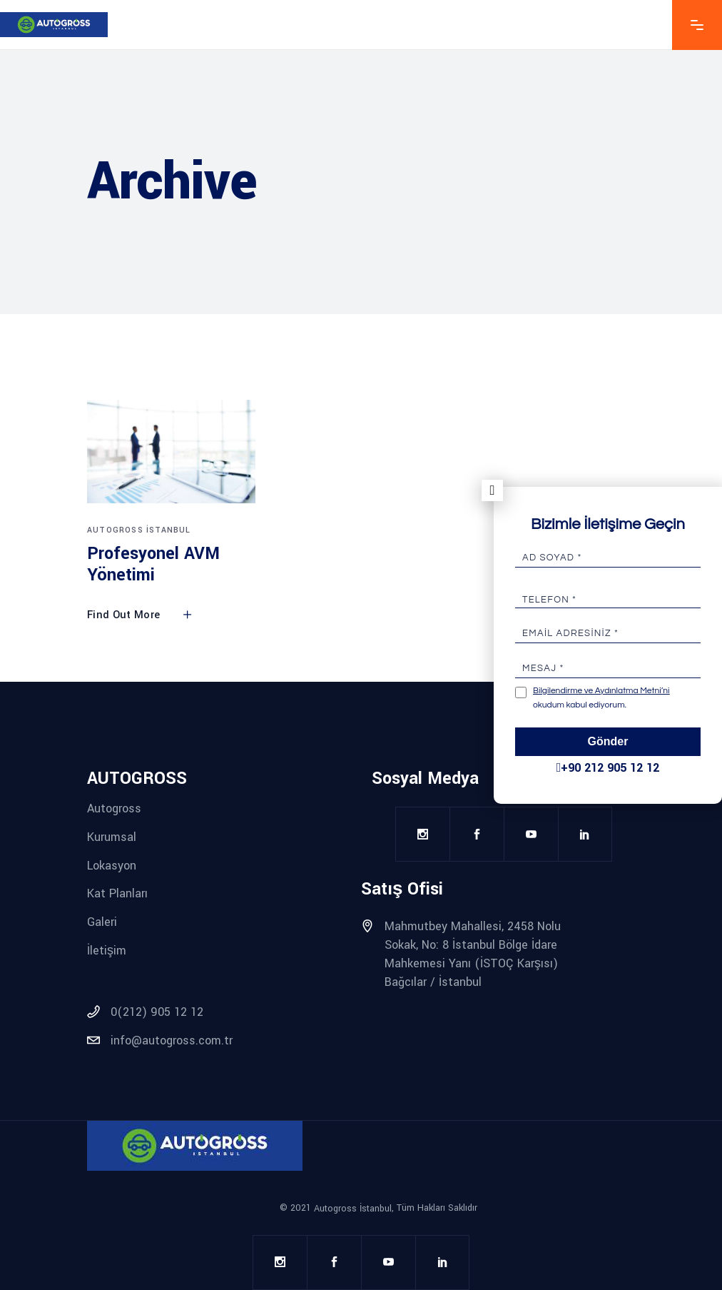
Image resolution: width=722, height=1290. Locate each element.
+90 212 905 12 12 (608, 768)
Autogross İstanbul (139, 530)
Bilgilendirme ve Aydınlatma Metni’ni (601, 690)
